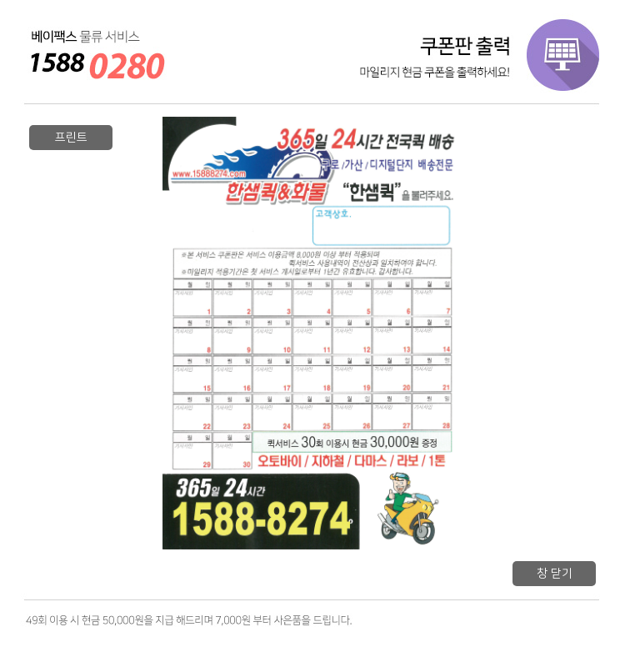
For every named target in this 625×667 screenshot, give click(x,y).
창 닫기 (554, 573)
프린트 (71, 137)
